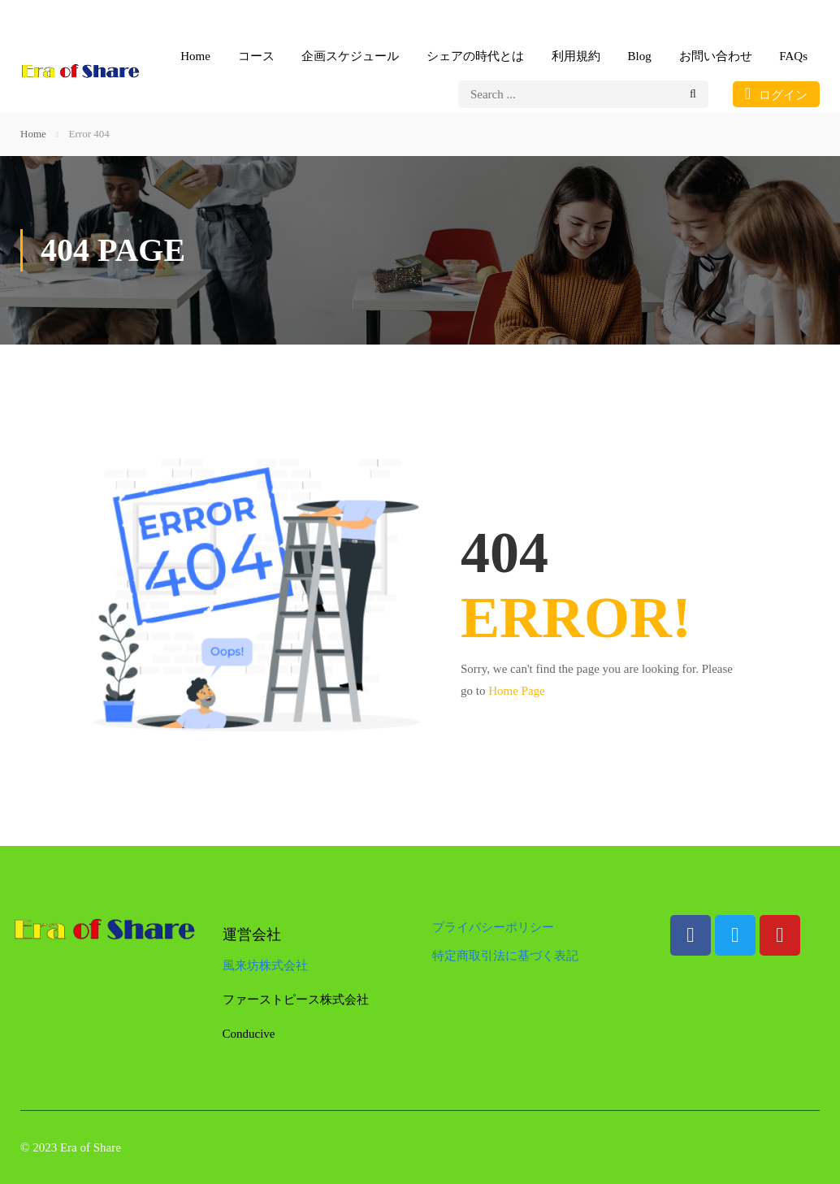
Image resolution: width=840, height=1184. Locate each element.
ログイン (776, 93)
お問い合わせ (715, 56)
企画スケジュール (350, 56)
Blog (640, 56)
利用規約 (576, 56)
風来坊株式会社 (265, 965)
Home (195, 56)
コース (256, 56)
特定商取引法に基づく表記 (505, 955)
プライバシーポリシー (493, 927)
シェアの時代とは (475, 56)
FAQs (793, 56)
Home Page (516, 690)
